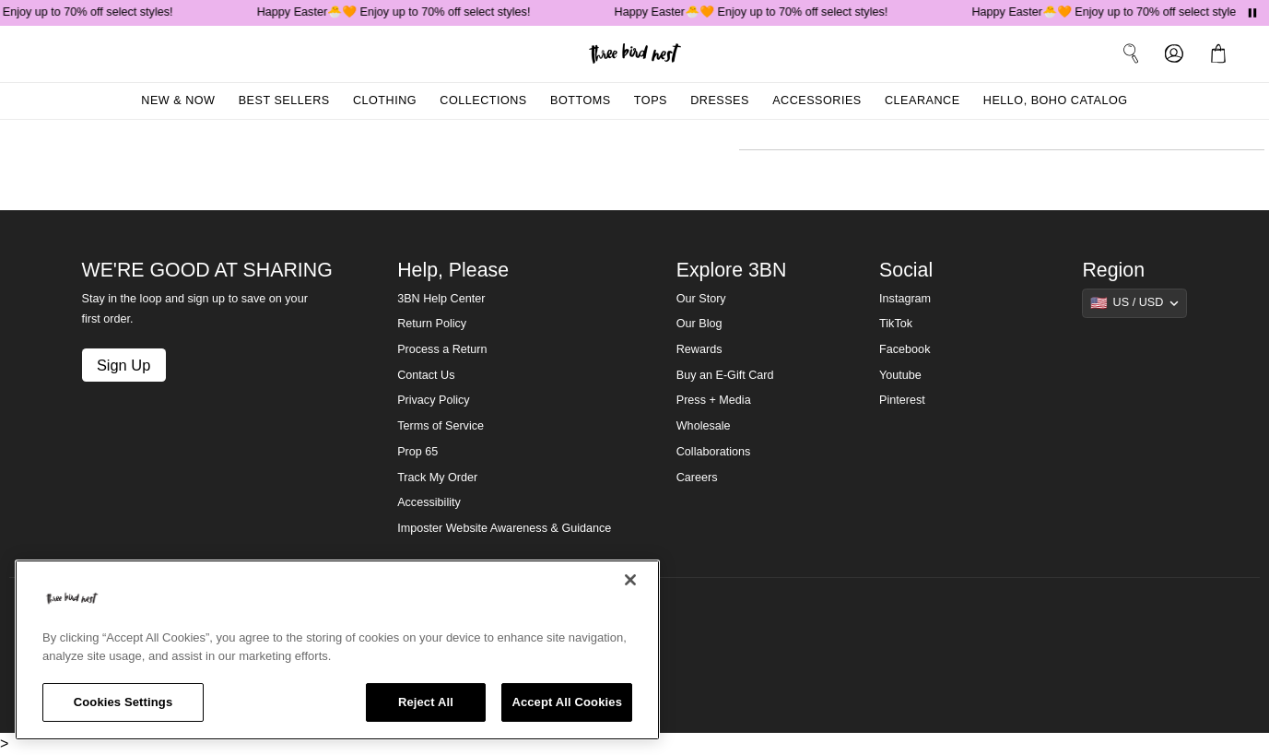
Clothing (385, 100)
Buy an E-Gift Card (725, 375)
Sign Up (123, 365)
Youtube (900, 375)
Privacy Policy (433, 400)
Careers (697, 477)
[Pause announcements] (1252, 13)
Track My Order (437, 477)
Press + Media (713, 400)
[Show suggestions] (1134, 303)
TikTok (895, 323)
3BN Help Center (441, 298)
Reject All (425, 702)
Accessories (817, 100)
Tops (650, 100)
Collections (483, 100)
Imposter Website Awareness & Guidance (504, 528)
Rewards (699, 349)
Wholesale (703, 425)
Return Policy (431, 323)
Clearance (922, 100)
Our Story (701, 298)
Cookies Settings (123, 702)
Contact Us (425, 375)
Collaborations (713, 451)
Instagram (905, 298)
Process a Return (442, 349)
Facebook (904, 349)
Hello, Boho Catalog (1055, 100)
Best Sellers (284, 100)
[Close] (630, 580)
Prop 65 (417, 451)
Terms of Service (440, 425)
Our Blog (699, 323)
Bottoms (580, 100)
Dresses (719, 100)
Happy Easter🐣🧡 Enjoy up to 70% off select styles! (398, 12)
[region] (337, 650)
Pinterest (902, 400)
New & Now (178, 100)
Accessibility (429, 502)
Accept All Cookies (566, 702)
